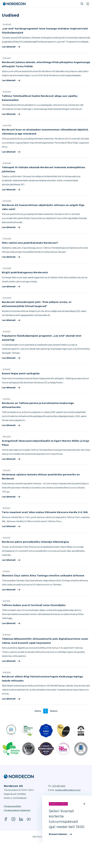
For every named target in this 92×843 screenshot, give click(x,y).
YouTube (29, 819)
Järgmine (54, 711)
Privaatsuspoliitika (12, 806)
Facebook (6, 819)
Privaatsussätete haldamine (17, 810)
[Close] (84, 804)
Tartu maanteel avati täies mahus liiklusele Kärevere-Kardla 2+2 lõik (45, 512)
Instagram (13, 819)
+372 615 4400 (58, 786)
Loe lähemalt (11, 47)
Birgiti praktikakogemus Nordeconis (25, 272)
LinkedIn (21, 819)
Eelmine (38, 711)
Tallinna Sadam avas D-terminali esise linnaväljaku (34, 605)
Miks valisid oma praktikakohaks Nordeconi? (30, 243)
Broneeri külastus (60, 834)
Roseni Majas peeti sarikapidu (21, 373)
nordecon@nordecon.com (67, 790)
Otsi (82, 3)
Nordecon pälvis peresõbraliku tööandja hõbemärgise (35, 542)
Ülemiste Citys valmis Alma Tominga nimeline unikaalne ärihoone (43, 575)
